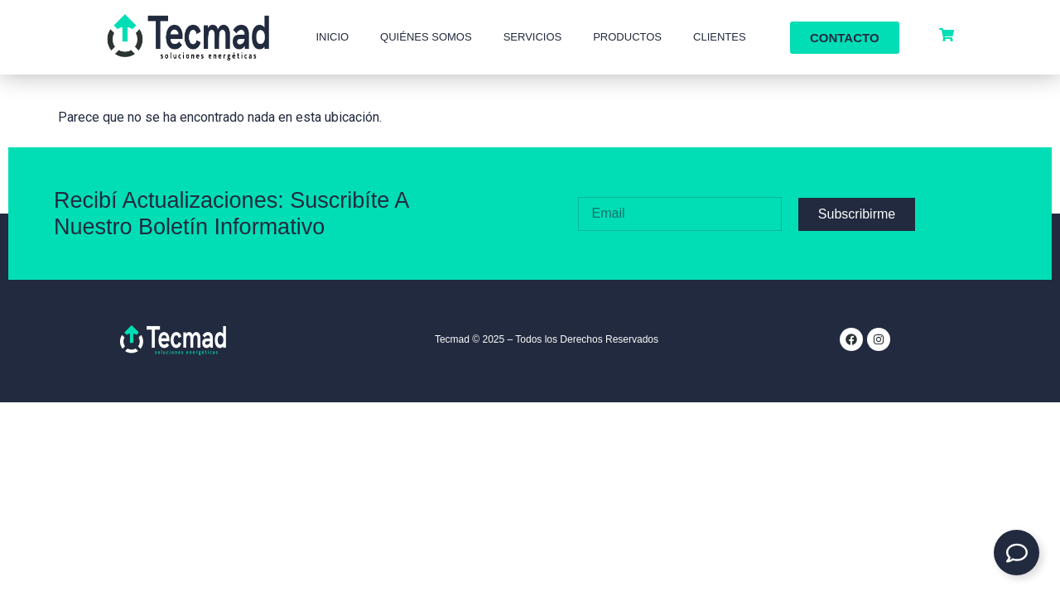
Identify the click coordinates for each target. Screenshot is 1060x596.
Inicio (332, 37)
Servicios (533, 37)
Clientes (719, 37)
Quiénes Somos (426, 37)
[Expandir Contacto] (1016, 552)
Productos (627, 37)
